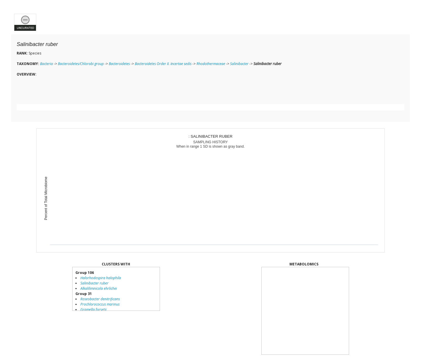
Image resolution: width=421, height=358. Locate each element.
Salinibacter (239, 63)
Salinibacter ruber (94, 283)
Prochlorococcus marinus (100, 304)
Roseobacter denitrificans (100, 298)
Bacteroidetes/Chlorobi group (81, 63)
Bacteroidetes (119, 63)
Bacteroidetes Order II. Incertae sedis (163, 63)
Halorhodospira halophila (100, 277)
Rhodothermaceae (210, 63)
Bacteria (46, 63)
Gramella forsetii (93, 309)
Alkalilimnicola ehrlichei (98, 288)
